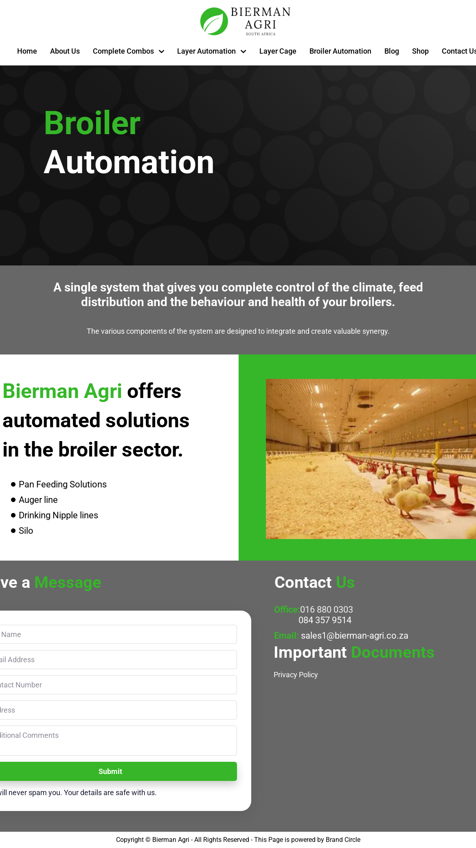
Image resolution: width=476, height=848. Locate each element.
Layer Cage (277, 51)
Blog (391, 51)
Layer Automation (211, 51)
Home (27, 51)
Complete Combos (129, 51)
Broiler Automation (340, 51)
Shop (420, 51)
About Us (65, 51)
